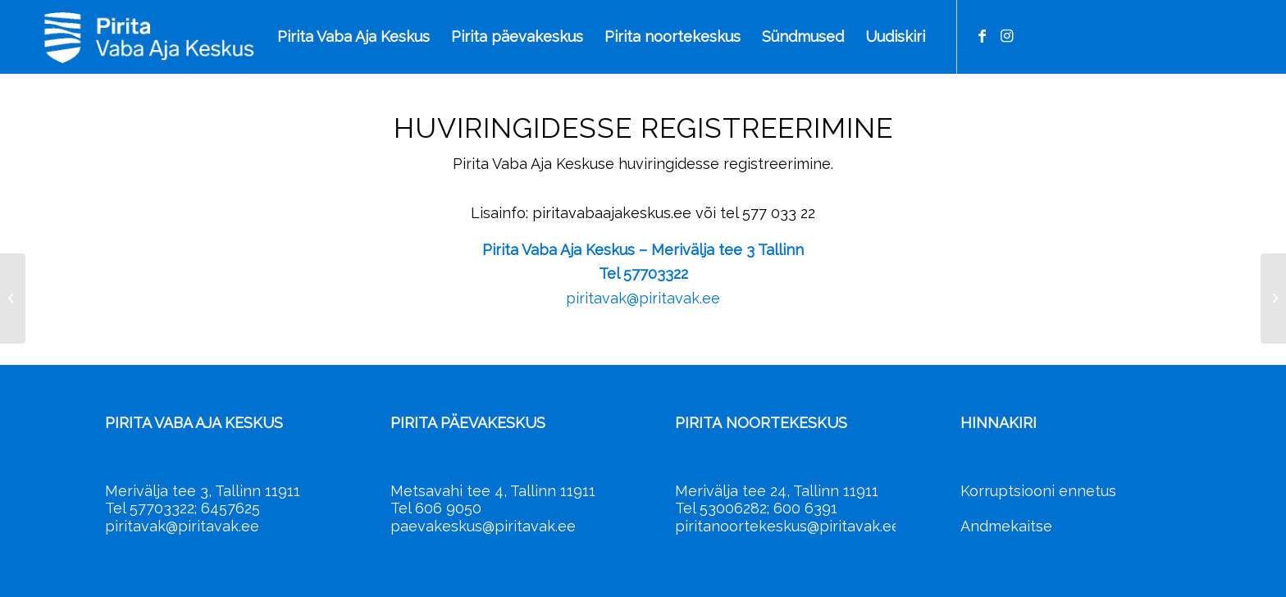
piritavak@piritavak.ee (643, 298)
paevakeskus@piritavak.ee (483, 526)
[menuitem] (353, 37)
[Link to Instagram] (1007, 36)
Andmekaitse (1006, 526)
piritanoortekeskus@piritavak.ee (788, 526)
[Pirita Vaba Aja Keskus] (223, 37)
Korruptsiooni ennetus (1038, 490)
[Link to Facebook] (982, 36)
